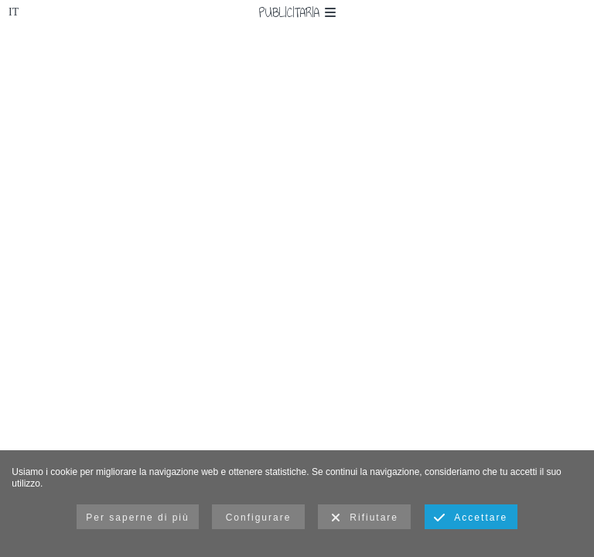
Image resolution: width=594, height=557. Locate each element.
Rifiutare (364, 518)
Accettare (470, 518)
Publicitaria (297, 12)
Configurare (259, 517)
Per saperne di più (137, 517)
